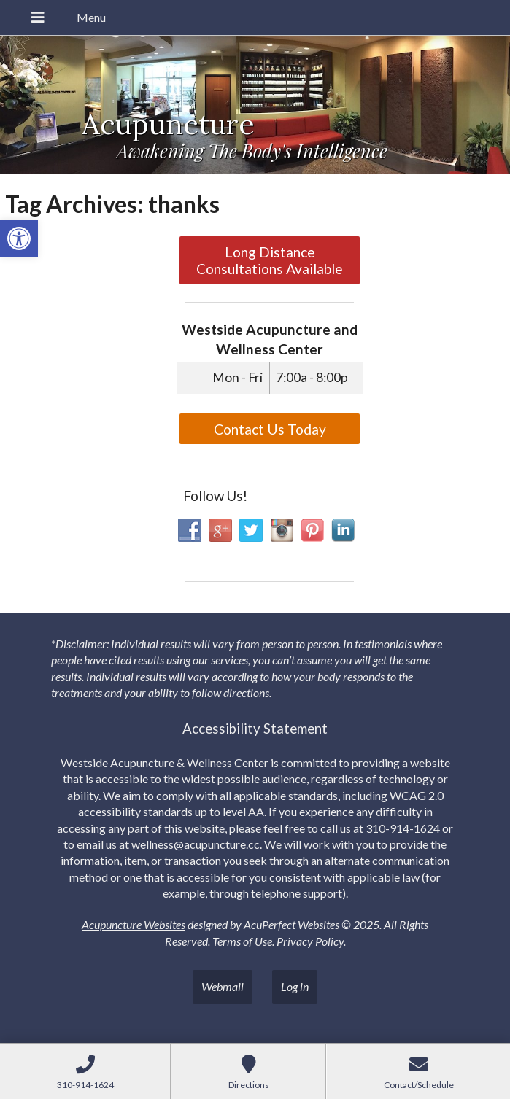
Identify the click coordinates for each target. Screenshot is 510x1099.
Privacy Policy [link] (310, 941)
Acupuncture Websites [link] (133, 924)
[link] (19, 238)
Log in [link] (295, 986)
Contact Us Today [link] (270, 429)
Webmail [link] (222, 986)
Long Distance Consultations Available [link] (269, 260)
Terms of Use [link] (242, 941)
